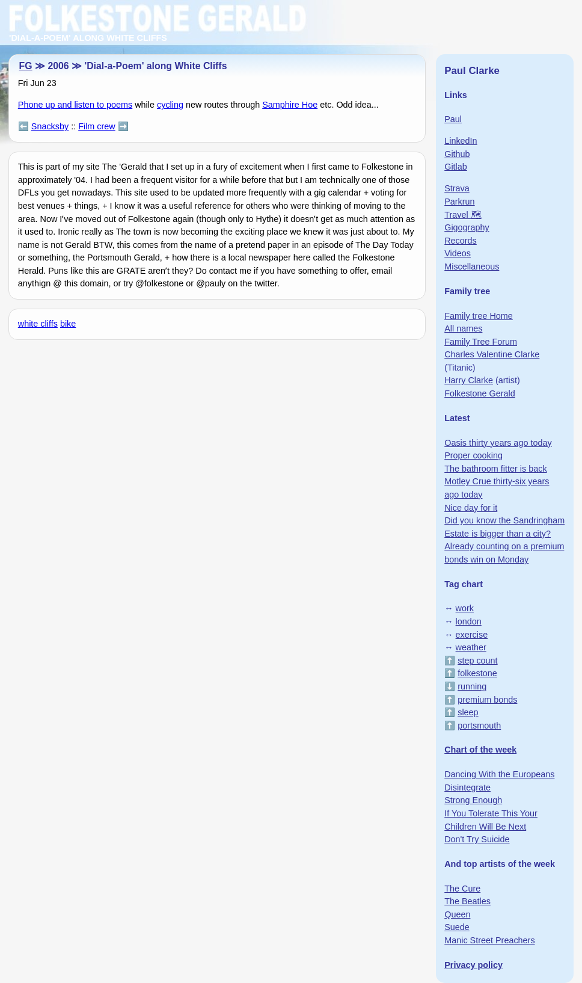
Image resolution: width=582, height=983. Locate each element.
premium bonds (487, 699)
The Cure (462, 888)
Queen (457, 914)
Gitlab (455, 166)
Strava (457, 188)
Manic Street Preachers (489, 940)
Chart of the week (480, 749)
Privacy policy (473, 965)
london (469, 621)
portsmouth (479, 725)
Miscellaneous (471, 266)
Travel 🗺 (462, 215)
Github (457, 154)
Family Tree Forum (480, 342)
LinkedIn (460, 141)
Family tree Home (478, 316)
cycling (170, 104)
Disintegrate (467, 787)
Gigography (466, 227)
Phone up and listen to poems (75, 104)
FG (25, 66)
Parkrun (459, 201)
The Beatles (467, 901)
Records (460, 240)
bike (68, 323)
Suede (457, 927)
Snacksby (50, 126)
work (465, 608)
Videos (457, 253)
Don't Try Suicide (476, 839)
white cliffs (38, 323)
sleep (468, 712)
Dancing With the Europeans (499, 774)
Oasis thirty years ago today (497, 443)
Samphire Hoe (289, 104)
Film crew (96, 126)
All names (463, 328)
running (472, 686)
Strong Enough (473, 800)
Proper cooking (473, 455)
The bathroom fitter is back (495, 468)
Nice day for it (470, 508)
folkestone (477, 673)
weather (471, 647)
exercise (472, 634)
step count (477, 660)
